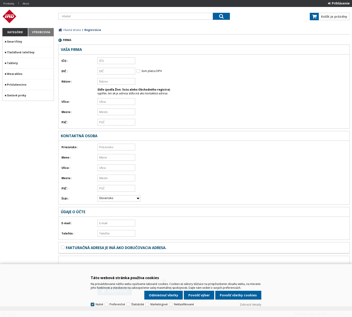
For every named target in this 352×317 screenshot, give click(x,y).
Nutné (99, 304)
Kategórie (15, 32)
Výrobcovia (41, 32)
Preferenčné (117, 304)
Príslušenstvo (16, 85)
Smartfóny (14, 41)
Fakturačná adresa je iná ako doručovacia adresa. (116, 247)
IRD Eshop (28, 16)
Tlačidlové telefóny (21, 52)
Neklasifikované (184, 304)
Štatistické (137, 304)
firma (67, 40)
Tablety (12, 63)
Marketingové (159, 304)
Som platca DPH (151, 71)
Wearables (14, 74)
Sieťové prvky (16, 95)
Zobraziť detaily (250, 304)
